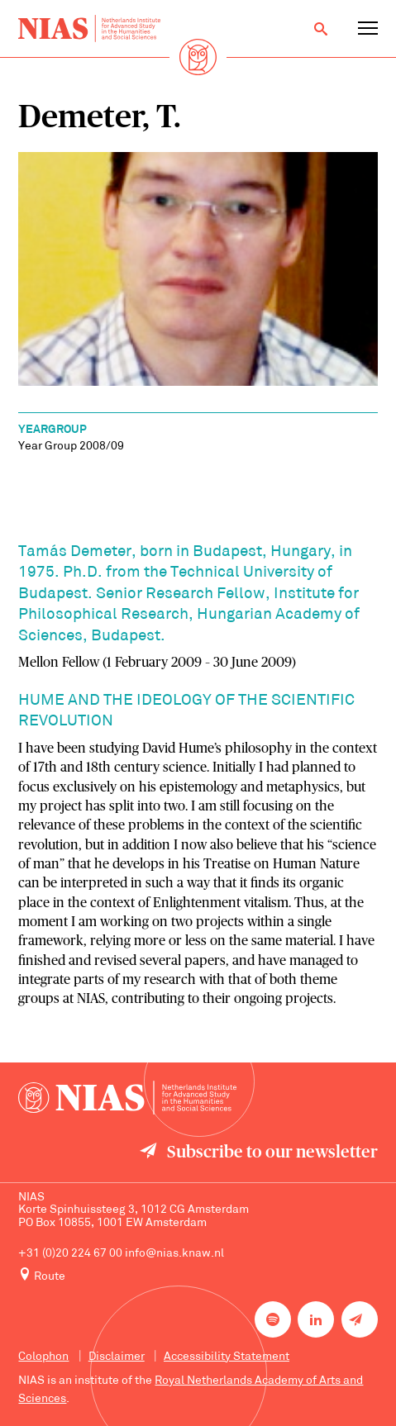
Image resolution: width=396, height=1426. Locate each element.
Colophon (43, 1357)
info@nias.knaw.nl (174, 1254)
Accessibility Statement (226, 1357)
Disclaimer (116, 1357)
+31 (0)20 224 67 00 (70, 1254)
